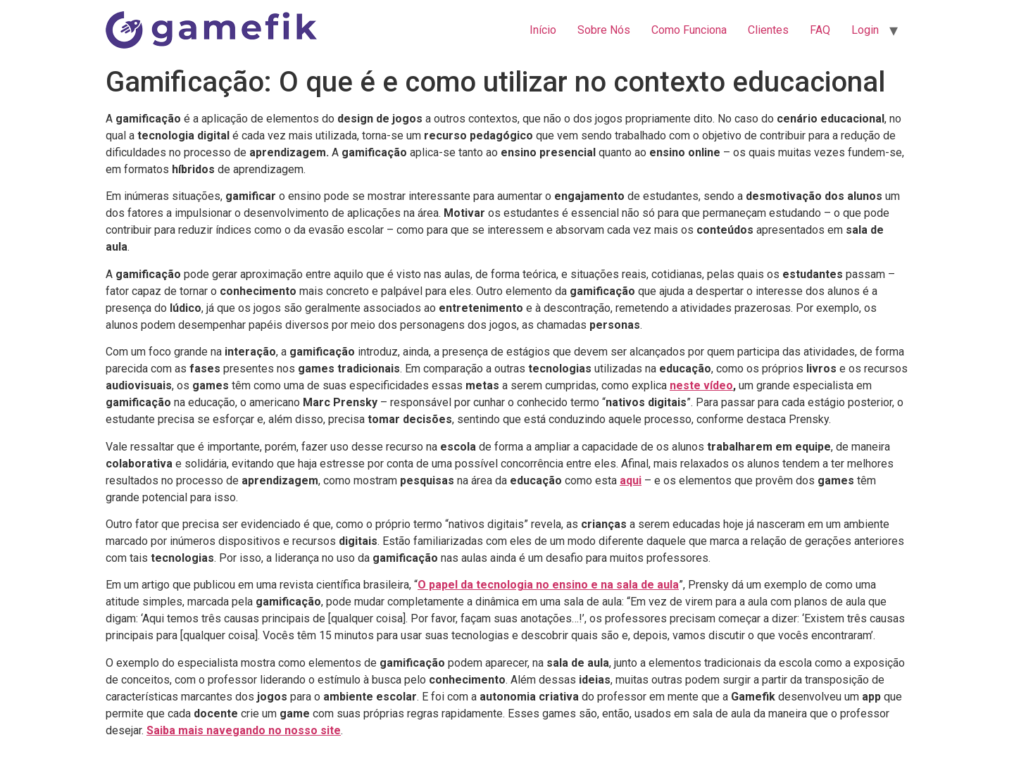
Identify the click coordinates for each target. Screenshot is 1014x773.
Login (865, 30)
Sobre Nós (603, 30)
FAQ (820, 30)
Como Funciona (689, 30)
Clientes (768, 30)
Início (543, 30)
